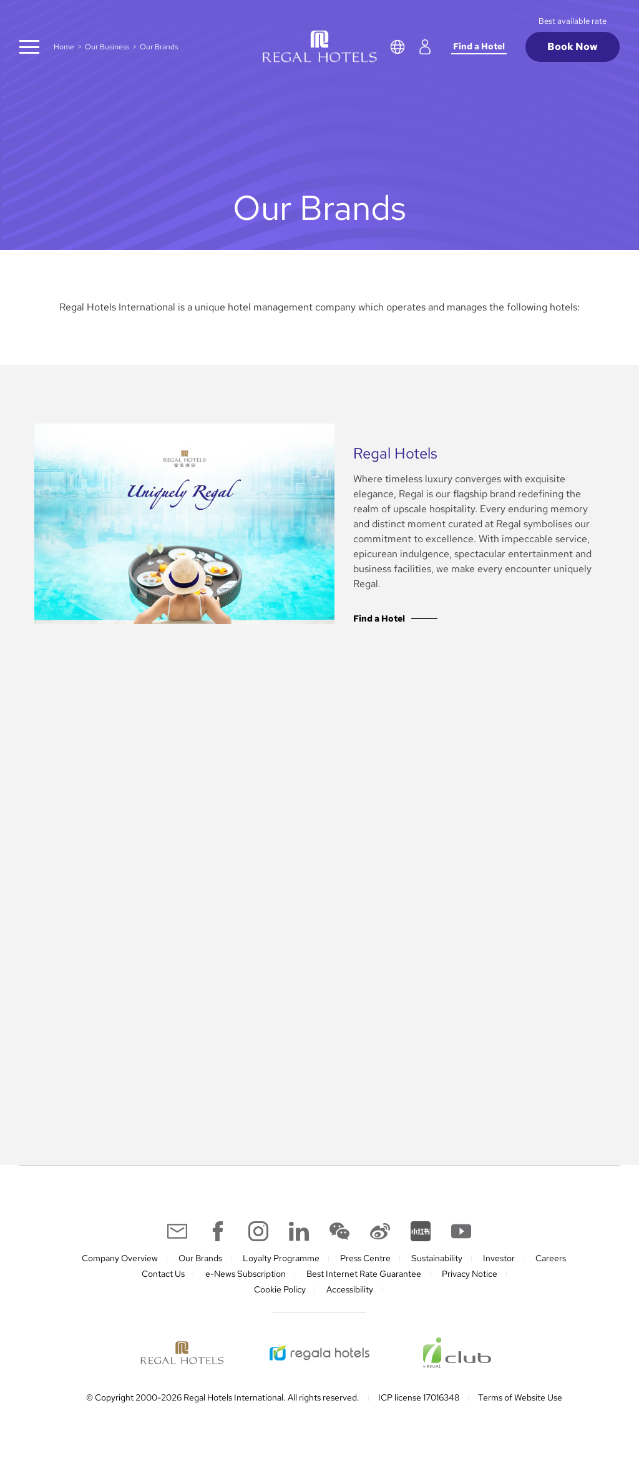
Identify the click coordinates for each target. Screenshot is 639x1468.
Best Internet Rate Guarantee (363, 1273)
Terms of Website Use (520, 1397)
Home (64, 47)
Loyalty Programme (281, 1258)
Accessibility (349, 1289)
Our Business (107, 47)
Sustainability (436, 1258)
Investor (499, 1258)
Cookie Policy (280, 1289)
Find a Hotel (479, 46)
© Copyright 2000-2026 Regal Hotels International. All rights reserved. (222, 1397)
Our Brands (200, 1258)
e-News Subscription (245, 1273)
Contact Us (163, 1273)
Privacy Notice (469, 1273)
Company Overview (120, 1258)
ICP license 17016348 (418, 1397)
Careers (550, 1258)
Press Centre (365, 1258)
